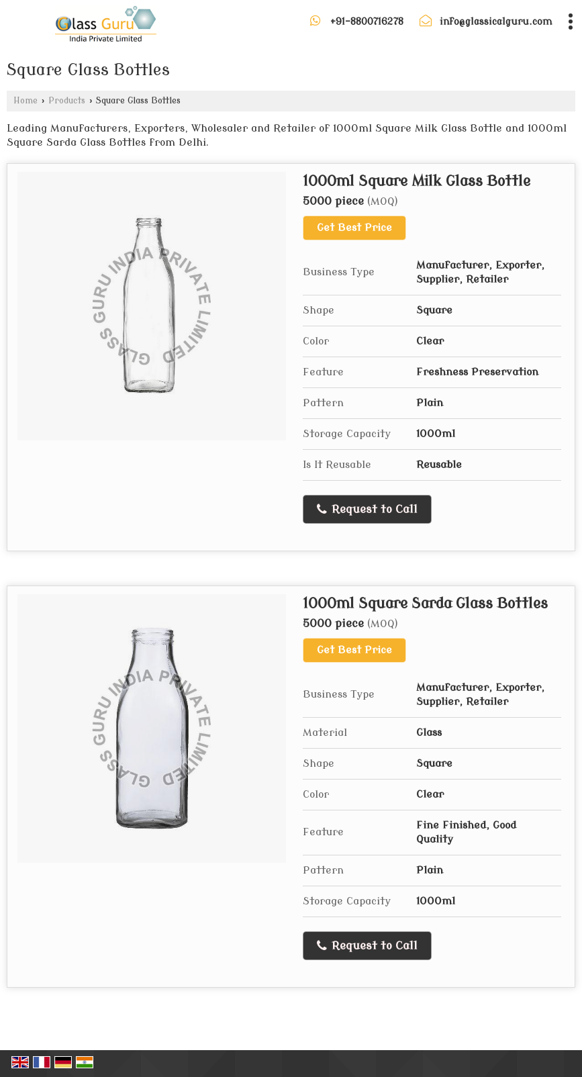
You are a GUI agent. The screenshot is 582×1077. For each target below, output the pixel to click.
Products (66, 100)
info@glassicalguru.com (496, 22)
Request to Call (367, 509)
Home (25, 100)
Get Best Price (354, 228)
